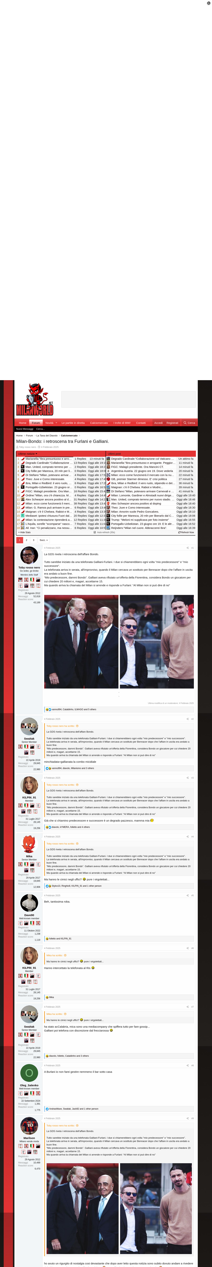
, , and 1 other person (77, 886)
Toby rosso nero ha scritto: (61, 726)
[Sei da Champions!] (20, 586)
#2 (192, 719)
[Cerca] (189, 422)
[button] (56, 422)
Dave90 (29, 915)
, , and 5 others (74, 709)
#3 (192, 778)
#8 (192, 1065)
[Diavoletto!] (26, 580)
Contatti (141, 422)
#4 (192, 836)
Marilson (29, 1138)
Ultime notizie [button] (26, 453)
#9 (192, 1118)
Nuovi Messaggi (24, 429)
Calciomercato (99, 422)
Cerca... (40, 429)
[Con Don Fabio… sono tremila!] (26, 586)
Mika (29, 856)
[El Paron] (38, 580)
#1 (192, 548)
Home (22, 422)
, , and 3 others (73, 768)
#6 (192, 948)
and (60, 938)
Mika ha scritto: (55, 955)
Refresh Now (186, 532)
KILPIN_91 (29, 797)
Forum (36, 422)
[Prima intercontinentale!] (38, 586)
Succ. (43, 540)
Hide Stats (24, 532)
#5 (192, 895)
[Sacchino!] (20, 580)
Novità (49, 422)
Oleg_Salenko (29, 1085)
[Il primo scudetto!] (32, 580)
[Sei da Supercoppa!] (32, 586)
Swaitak (29, 738)
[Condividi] (187, 548)
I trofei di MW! (122, 422)
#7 (192, 1007)
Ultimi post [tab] (114, 453)
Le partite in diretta (73, 422)
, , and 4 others (71, 827)
